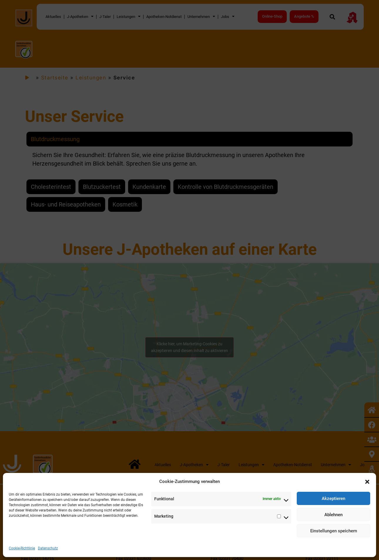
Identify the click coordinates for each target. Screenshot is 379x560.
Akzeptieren (333, 498)
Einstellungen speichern (333, 531)
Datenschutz (48, 548)
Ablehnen (333, 514)
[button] (367, 482)
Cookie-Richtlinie (22, 548)
